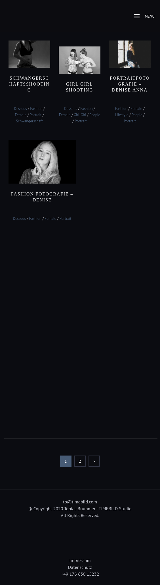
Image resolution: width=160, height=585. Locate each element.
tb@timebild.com (80, 502)
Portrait (36, 114)
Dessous (20, 108)
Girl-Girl (80, 114)
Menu (144, 16)
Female (20, 114)
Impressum (80, 560)
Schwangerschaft (29, 121)
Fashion (36, 108)
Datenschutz (80, 567)
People (95, 114)
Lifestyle (121, 114)
